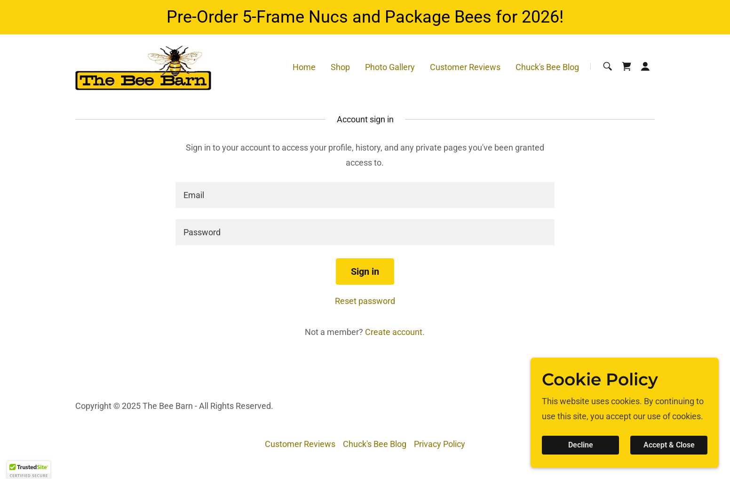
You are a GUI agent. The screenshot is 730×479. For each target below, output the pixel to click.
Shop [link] (340, 67)
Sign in (365, 271)
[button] (645, 66)
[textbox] (364, 195)
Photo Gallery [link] (390, 67)
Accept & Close (669, 445)
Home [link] (304, 67)
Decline (580, 445)
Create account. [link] (395, 332)
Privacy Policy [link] (439, 444)
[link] (143, 66)
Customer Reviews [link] (465, 67)
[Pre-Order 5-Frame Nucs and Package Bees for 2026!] (365, 17)
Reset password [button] (365, 301)
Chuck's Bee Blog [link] (547, 67)
